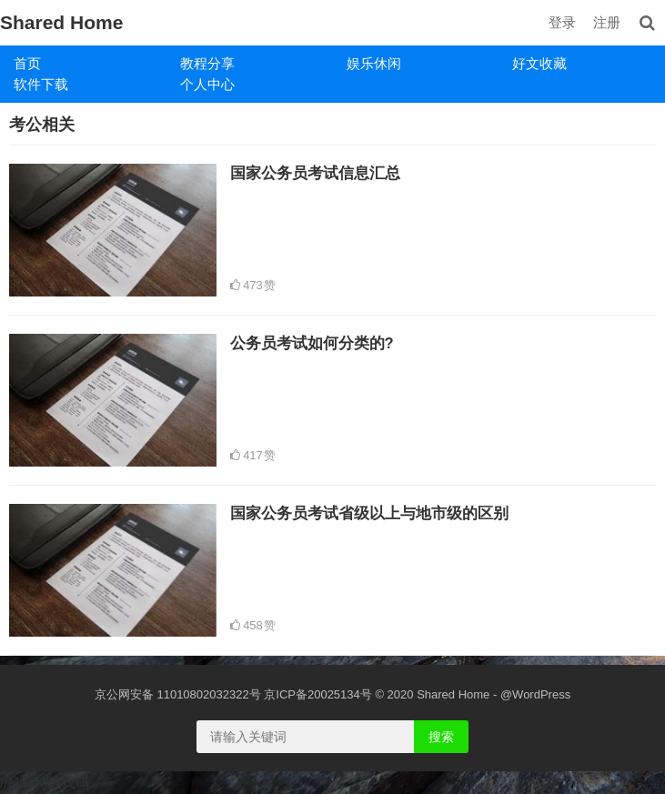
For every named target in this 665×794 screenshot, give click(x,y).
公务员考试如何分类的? (312, 343)
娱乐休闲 (374, 63)
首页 (27, 63)
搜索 (441, 736)
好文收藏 (539, 63)
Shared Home (61, 22)
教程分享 (207, 63)
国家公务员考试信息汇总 (315, 173)
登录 (562, 22)
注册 (606, 22)
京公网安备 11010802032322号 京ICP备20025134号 (233, 694)
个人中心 (207, 84)
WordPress (541, 694)
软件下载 (41, 84)
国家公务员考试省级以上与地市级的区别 (369, 513)
